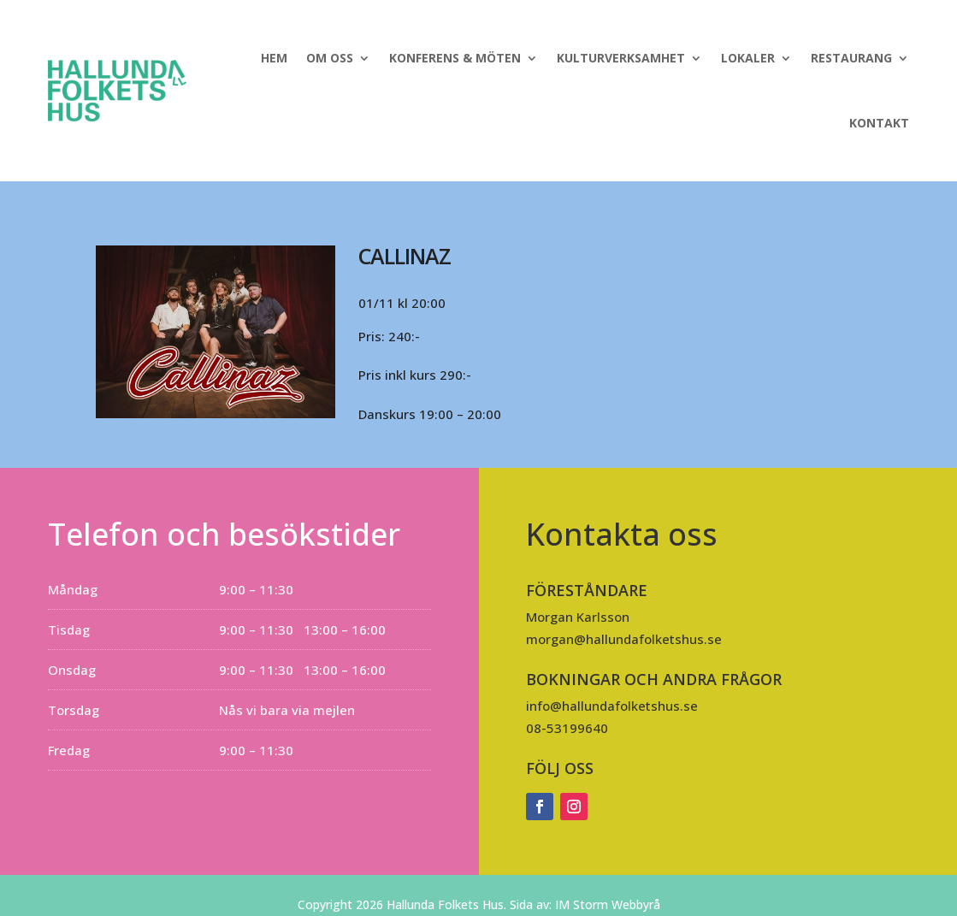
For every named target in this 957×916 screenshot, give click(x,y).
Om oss (329, 58)
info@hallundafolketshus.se (612, 705)
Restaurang (851, 58)
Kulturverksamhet (621, 58)
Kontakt (879, 123)
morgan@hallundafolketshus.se (624, 638)
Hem (274, 58)
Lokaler (748, 58)
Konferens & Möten (455, 58)
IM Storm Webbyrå (607, 904)
